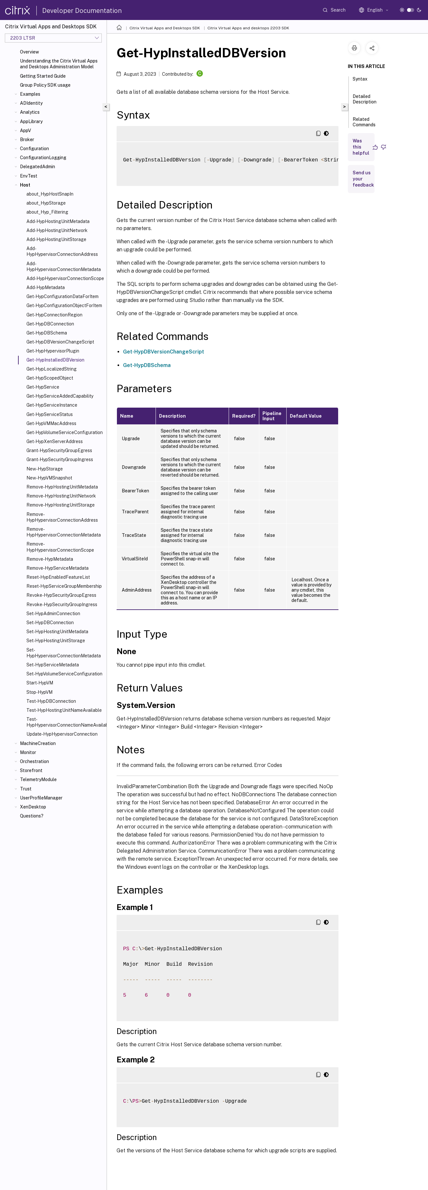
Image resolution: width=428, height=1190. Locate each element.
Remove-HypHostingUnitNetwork (61, 495)
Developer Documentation (82, 11)
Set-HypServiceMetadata (52, 664)
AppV (25, 130)
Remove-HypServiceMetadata (57, 568)
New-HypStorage (44, 468)
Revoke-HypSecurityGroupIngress (61, 604)
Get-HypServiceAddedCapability (59, 396)
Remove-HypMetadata (49, 559)
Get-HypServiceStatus (49, 414)
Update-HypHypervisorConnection (62, 734)
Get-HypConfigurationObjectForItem (64, 305)
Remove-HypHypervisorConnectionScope (60, 546)
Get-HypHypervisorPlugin (52, 350)
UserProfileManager (41, 797)
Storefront (31, 770)
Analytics (30, 112)
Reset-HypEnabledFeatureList (58, 577)
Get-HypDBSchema (46, 332)
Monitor (28, 752)
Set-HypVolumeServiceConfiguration (64, 673)
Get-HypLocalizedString (51, 369)
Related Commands (364, 125)
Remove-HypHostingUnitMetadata (62, 486)
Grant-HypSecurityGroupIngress (59, 459)
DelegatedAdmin (37, 166)
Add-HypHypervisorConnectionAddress (62, 251)
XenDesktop (33, 806)
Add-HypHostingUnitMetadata (58, 221)
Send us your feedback (363, 179)
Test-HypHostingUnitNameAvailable (64, 710)
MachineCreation (38, 743)
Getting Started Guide (43, 76)
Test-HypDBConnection (51, 701)
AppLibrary (31, 121)
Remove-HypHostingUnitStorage (60, 505)
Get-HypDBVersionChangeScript (60, 341)
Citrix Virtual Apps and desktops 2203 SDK (248, 28)
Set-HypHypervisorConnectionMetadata (63, 652)
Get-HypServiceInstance (51, 405)
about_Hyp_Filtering (47, 212)
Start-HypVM (39, 682)
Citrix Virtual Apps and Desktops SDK (164, 28)
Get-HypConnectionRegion (54, 314)
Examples (30, 94)
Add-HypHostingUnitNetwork (57, 230)
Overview (29, 51)
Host (25, 185)
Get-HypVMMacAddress (51, 423)
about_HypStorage (46, 203)
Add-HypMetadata (45, 287)
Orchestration (34, 761)
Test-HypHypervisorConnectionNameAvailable (65, 722)
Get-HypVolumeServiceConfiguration (64, 432)
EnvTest (28, 176)
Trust (26, 788)
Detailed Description (364, 102)
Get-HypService (42, 387)
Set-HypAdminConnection (53, 613)
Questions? (31, 815)
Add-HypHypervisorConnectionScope (65, 278)
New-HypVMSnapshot (49, 477)
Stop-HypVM (39, 692)
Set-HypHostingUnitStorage (55, 640)
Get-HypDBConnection (50, 323)
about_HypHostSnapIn (49, 194)
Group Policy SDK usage (45, 85)
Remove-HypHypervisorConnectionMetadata (63, 532)
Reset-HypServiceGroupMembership (64, 586)
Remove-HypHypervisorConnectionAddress (62, 517)
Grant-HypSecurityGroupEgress (59, 450)
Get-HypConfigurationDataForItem (62, 296)
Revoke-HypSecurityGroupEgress (61, 595)
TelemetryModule (38, 779)
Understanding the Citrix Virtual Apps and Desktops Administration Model (59, 63)
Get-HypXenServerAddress (54, 441)
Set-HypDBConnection (50, 622)
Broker (27, 139)
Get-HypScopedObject (49, 378)
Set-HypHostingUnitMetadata (57, 631)
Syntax (360, 81)
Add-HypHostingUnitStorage (56, 239)
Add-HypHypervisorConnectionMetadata (63, 266)
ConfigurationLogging (43, 157)
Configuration (34, 148)
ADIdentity (31, 103)
